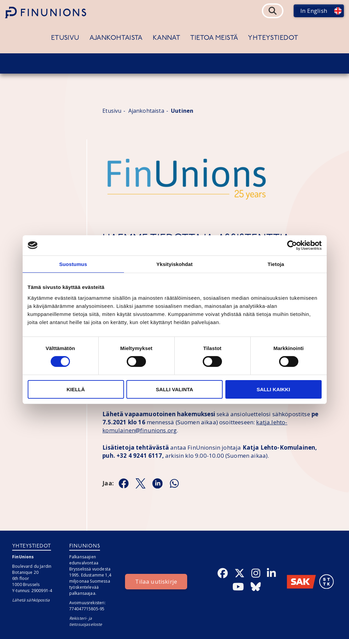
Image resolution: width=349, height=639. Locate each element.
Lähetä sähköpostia (31, 600)
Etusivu (65, 38)
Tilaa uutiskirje (156, 581)
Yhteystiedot (273, 38)
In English (313, 11)
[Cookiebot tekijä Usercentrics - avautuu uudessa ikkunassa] (292, 245)
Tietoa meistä (214, 38)
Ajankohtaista (116, 38)
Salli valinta (174, 389)
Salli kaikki (273, 389)
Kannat (166, 38)
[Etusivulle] (45, 12)
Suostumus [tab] (73, 264)
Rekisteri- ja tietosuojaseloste (85, 621)
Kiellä (76, 389)
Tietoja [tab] (276, 264)
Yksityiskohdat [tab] (174, 264)
